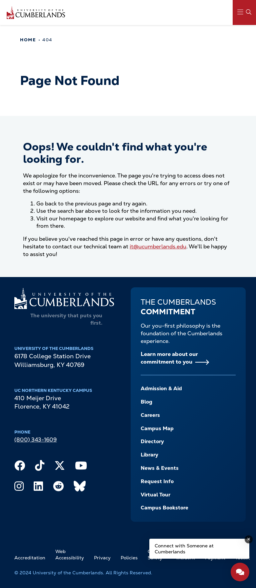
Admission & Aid (161, 388)
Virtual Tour (155, 494)
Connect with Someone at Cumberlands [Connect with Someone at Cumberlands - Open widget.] (184, 549)
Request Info (157, 481)
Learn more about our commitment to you (169, 358)
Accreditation (29, 558)
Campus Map (157, 428)
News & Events (160, 468)
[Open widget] (240, 572)
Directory (152, 441)
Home (28, 40)
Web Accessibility (69, 554)
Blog (146, 402)
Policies (129, 558)
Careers (150, 415)
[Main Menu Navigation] (244, 12)
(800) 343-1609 (35, 439)
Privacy (102, 558)
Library (149, 454)
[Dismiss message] (249, 539)
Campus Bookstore (164, 507)
